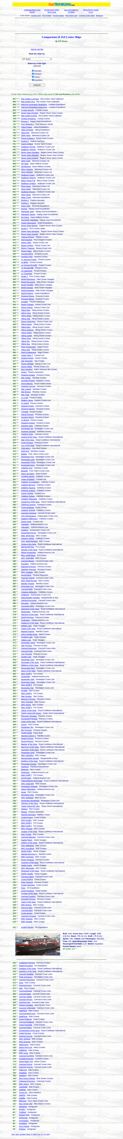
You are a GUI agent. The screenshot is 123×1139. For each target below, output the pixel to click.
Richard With (24, 1115)
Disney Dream (27, 307)
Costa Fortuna (27, 817)
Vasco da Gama (27, 474)
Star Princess (26, 646)
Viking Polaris (26, 127)
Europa (24, 209)
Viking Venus (26, 333)
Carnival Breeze (25, 991)
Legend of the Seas (29, 437)
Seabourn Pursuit (28, 147)
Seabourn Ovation (28, 183)
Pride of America (26, 977)
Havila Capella (27, 874)
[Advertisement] (61, 26)
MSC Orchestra (27, 857)
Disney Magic (26, 367)
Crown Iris (23, 1092)
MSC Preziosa (27, 702)
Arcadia (24, 691)
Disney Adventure (28, 322)
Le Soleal (25, 403)
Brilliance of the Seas (29, 665)
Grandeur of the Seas (28, 971)
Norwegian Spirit (28, 753)
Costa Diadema (25, 1019)
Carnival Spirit (27, 589)
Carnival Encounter (29, 600)
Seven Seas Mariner (29, 226)
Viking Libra (26, 313)
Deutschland (26, 575)
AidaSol (22, 1095)
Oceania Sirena (27, 417)
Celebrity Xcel (26, 468)
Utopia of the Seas (28, 544)
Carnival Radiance (26, 1022)
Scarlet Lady (26, 657)
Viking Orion (26, 338)
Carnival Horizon (26, 999)
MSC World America (29, 541)
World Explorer (27, 293)
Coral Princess (27, 443)
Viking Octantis (27, 130)
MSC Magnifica (27, 755)
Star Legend (26, 389)
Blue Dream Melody (27, 1078)
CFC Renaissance (28, 516)
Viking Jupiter (26, 336)
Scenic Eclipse (27, 144)
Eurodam (25, 564)
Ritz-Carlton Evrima (29, 116)
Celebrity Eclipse (28, 496)
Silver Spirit (25, 161)
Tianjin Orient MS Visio (30, 806)
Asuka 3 (24, 228)
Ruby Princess (27, 882)
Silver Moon (26, 186)
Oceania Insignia (28, 423)
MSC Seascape (27, 784)
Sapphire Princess (28, 569)
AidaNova (23, 1050)
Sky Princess (26, 730)
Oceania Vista (27, 257)
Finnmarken (24, 1121)
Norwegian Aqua (28, 465)
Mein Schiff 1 (26, 826)
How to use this (37, 49)
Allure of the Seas (28, 671)
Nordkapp (23, 1123)
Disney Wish (26, 243)
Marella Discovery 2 (29, 854)
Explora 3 (25, 141)
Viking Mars (26, 327)
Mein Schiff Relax (28, 555)
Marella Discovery (28, 815)
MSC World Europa (29, 581)
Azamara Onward (28, 431)
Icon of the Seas (27, 445)
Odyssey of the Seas (29, 803)
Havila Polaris (26, 840)
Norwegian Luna (27, 460)
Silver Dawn (26, 189)
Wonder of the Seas (29, 550)
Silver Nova (26, 135)
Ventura (24, 809)
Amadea (24, 302)
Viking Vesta (26, 316)
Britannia (24, 770)
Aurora (24, 724)
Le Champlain (26, 274)
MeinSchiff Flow (27, 547)
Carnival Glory (27, 910)
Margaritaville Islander (30, 758)
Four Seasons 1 (27, 124)
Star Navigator (27, 361)
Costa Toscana (25, 1033)
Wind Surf (25, 451)
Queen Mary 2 (27, 355)
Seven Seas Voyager (29, 234)
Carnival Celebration (27, 1008)
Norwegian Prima (28, 462)
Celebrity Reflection (29, 592)
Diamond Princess (28, 567)
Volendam (25, 527)
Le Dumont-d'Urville (29, 265)
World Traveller (27, 285)
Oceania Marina (27, 299)
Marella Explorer (27, 631)
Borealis (24, 471)
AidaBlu (22, 1098)
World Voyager (27, 288)
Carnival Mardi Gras (27, 1014)
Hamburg (25, 767)
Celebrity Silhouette (29, 499)
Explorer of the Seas (29, 761)
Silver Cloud (26, 197)
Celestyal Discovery (27, 1081)
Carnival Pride (27, 651)
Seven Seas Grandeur (30, 152)
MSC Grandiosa (27, 848)
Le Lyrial (24, 398)
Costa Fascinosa (28, 885)
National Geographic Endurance (34, 107)
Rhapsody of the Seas (30, 871)
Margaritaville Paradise (30, 598)
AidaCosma (23, 1045)
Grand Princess (27, 617)
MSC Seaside (26, 922)
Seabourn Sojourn (28, 178)
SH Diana (25, 217)
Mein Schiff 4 (26, 674)
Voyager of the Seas (29, 893)
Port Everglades (58, 16)
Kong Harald (24, 1126)
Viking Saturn (26, 324)
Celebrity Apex (27, 426)
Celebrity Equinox (28, 488)
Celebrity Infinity (27, 538)
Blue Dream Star (26, 1104)
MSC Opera (24, 1084)
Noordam (25, 603)
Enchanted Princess (29, 719)
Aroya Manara (27, 383)
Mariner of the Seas (29, 744)
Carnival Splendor (28, 837)
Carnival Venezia (26, 1067)
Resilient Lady (27, 637)
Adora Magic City (26, 1061)
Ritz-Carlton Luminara (30, 99)
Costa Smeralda (25, 1025)
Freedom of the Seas (27, 969)
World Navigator (27, 290)
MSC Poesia (26, 834)
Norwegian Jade (27, 679)
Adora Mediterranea (29, 634)
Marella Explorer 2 (28, 736)
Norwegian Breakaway (30, 801)
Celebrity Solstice (28, 491)
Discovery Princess (29, 716)
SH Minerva (26, 166)
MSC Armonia (24, 1042)
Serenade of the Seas (30, 662)
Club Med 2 (26, 448)
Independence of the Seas (31, 781)
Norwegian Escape (29, 764)
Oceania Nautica (28, 409)
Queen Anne (26, 522)
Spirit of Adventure (28, 352)
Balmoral (22, 1101)
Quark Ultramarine (28, 223)
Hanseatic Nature (28, 214)
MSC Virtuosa (26, 829)
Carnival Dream (25, 985)
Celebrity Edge (27, 434)
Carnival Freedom (28, 896)
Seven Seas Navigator (30, 231)
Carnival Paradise (26, 974)
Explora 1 (25, 203)
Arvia (21, 983)
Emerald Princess (28, 899)
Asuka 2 (24, 276)
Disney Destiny (27, 245)
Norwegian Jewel (28, 643)
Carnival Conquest (28, 916)
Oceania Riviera (27, 296)
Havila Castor (26, 865)
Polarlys (22, 1129)
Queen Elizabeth (28, 479)
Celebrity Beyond (28, 485)
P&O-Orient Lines (71, 16)
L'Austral (24, 412)
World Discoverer (28, 282)
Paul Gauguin (26, 240)
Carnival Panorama (27, 980)
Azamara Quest (27, 406)
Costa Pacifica (27, 879)
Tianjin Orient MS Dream (31, 713)
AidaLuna (23, 1070)
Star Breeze (26, 392)
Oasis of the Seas (28, 722)
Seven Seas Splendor (30, 155)
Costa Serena (26, 913)
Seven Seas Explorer (29, 158)
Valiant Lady (26, 640)
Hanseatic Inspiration (29, 220)
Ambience (25, 595)
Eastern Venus (27, 400)
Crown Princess (27, 860)
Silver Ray (25, 133)
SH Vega (24, 164)
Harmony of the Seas (29, 614)
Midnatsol (23, 1107)
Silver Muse (26, 195)
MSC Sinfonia (24, 1039)
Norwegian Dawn (28, 682)
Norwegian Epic (27, 795)
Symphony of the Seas (30, 502)
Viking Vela (25, 319)
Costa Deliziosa (27, 507)
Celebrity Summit (28, 510)
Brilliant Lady (26, 626)
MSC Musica (26, 905)
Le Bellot (24, 262)
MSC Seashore (27, 798)
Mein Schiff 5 (26, 708)
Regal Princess (27, 738)
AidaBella (23, 1073)
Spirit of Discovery (28, 347)
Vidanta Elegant (27, 237)
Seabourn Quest (27, 175)
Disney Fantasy (27, 305)
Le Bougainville (27, 268)
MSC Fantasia (27, 572)
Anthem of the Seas (29, 843)
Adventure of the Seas (30, 609)
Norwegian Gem (27, 660)
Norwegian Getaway (29, 786)
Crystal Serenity (27, 110)
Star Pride (25, 395)
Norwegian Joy (27, 429)
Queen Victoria (27, 493)
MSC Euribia (26, 820)
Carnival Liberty (27, 877)
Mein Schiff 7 (26, 775)
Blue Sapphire (27, 369)
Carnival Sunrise (26, 1036)
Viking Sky (25, 341)
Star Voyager (26, 696)
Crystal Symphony (28, 119)
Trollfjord (22, 1112)
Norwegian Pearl (28, 668)
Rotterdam (25, 772)
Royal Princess (27, 741)
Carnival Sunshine (26, 1056)
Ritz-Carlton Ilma (28, 102)
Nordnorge (23, 1118)
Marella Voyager (27, 584)
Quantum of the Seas (29, 863)
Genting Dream (27, 358)
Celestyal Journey (28, 505)
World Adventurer (28, 279)
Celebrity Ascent (27, 476)
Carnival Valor (27, 908)
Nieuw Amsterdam (28, 552)
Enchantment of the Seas (29, 1031)
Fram (23, 888)
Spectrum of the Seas (30, 747)
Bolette (24, 454)
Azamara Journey (28, 386)
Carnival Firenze (25, 1064)
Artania (24, 812)
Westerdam (25, 612)
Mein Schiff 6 (26, 693)
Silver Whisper (27, 172)
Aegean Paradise (26, 1005)
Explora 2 (25, 200)
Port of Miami (47, 16)
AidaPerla (23, 1011)
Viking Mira (25, 310)
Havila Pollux (26, 851)
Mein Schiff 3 (26, 685)
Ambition (24, 530)
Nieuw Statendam (28, 789)
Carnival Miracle (27, 561)
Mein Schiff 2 (26, 823)
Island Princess (27, 414)
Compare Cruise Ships (87, 16)
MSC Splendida (27, 558)
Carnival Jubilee (25, 997)
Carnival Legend (27, 578)
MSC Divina (26, 705)
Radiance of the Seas (30, 623)
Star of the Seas (27, 440)
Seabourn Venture (28, 150)
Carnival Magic (25, 994)
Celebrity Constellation (30, 482)
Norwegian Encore (28, 533)
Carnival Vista (24, 1002)
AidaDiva (22, 1076)
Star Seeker (26, 378)
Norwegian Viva (27, 457)
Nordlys (22, 1109)
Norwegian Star (27, 688)
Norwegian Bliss (27, 606)
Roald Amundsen (26, 966)
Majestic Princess (28, 699)
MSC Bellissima (27, 846)
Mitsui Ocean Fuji (28, 181)
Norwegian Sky (27, 727)
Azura (23, 792)
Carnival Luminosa (28, 513)
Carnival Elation (25, 1028)
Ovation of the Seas (29, 831)
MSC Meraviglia (27, 868)
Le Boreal (25, 420)
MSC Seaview (27, 919)
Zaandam (25, 524)
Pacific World (26, 733)
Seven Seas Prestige (29, 113)
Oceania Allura (27, 254)
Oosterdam (25, 676)
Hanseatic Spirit (27, 211)
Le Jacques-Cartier (29, 260)
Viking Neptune (27, 330)
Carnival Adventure (29, 648)
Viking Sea (25, 344)
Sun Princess (26, 654)
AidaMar (22, 1090)
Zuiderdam (25, 620)
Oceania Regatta (28, 375)
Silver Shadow (27, 169)
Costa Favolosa (27, 891)
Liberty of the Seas (28, 710)
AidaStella (23, 1087)
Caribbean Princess (27, 963)
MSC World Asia (27, 536)
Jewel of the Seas (28, 629)
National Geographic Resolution (34, 104)
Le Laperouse (26, 271)
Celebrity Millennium (29, 519)
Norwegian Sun (27, 586)
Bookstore (99, 16)
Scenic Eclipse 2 (28, 138)
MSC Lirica (23, 1053)
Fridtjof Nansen (27, 927)
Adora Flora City (25, 1047)
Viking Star (25, 350)
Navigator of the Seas (30, 750)
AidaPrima (23, 1016)
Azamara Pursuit (28, 381)
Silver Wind (25, 206)
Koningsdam (26, 778)
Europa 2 (25, 121)
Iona (21, 988)
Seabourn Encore (28, 192)
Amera (24, 372)
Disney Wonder (27, 364)
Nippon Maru (26, 251)
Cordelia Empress (26, 1059)
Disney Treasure (27, 248)
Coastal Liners (36, 16)
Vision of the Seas (28, 902)
